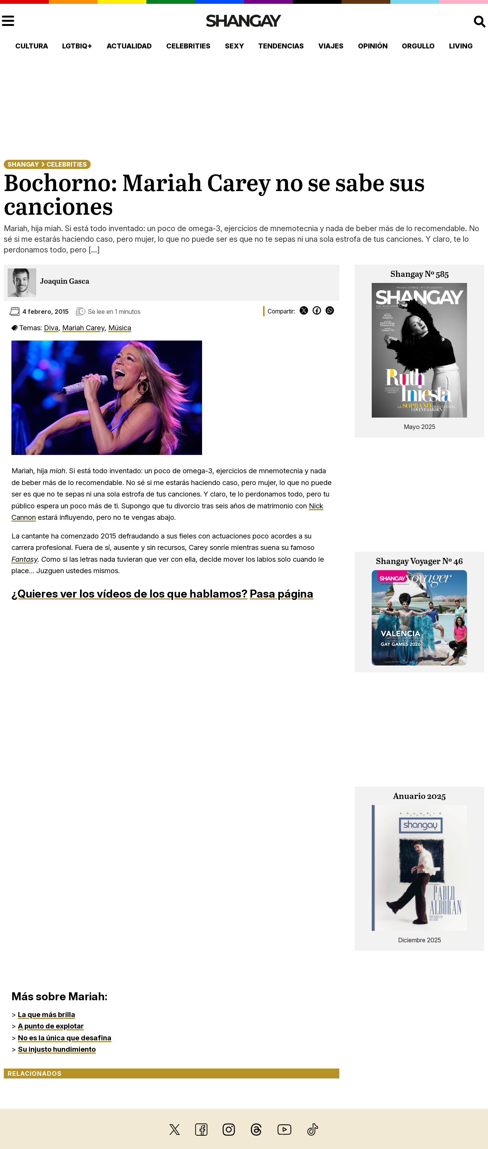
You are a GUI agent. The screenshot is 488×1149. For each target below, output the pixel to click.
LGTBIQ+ (77, 46)
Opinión (373, 46)
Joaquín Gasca (64, 282)
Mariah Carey (83, 327)
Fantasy (24, 559)
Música (119, 327)
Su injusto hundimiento (57, 1049)
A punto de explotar (51, 1026)
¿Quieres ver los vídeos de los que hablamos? (129, 593)
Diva (51, 327)
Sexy (234, 46)
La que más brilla (46, 1014)
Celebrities (188, 46)
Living (461, 46)
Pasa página (281, 593)
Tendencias (281, 46)
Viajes (331, 46)
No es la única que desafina (64, 1037)
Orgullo (418, 46)
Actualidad (129, 46)
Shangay (23, 164)
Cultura (31, 46)
